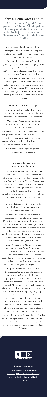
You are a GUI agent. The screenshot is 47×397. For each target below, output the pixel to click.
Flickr (11, 377)
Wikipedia (18, 377)
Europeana (11, 374)
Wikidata (26, 377)
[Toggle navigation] (4, 4)
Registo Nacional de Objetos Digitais (23, 371)
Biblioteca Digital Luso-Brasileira (27, 374)
